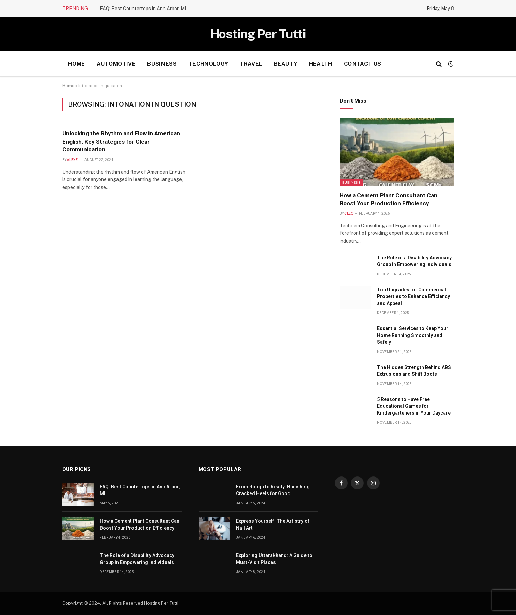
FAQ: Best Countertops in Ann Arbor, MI (143, 8)
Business (162, 64)
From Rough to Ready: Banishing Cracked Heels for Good (273, 490)
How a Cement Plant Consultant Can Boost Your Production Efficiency (388, 199)
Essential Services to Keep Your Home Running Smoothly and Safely (412, 335)
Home (76, 64)
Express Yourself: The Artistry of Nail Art (272, 524)
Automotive (116, 64)
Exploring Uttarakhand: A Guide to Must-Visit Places (274, 559)
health (320, 64)
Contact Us (362, 64)
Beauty (285, 64)
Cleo (348, 213)
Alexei (73, 160)
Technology (208, 64)
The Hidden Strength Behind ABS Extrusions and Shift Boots (414, 371)
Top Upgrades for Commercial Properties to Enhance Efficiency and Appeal (413, 296)
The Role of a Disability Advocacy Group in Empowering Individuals (414, 261)
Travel (251, 64)
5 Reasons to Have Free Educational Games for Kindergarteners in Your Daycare (414, 406)
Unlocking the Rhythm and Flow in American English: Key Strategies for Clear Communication (121, 141)
